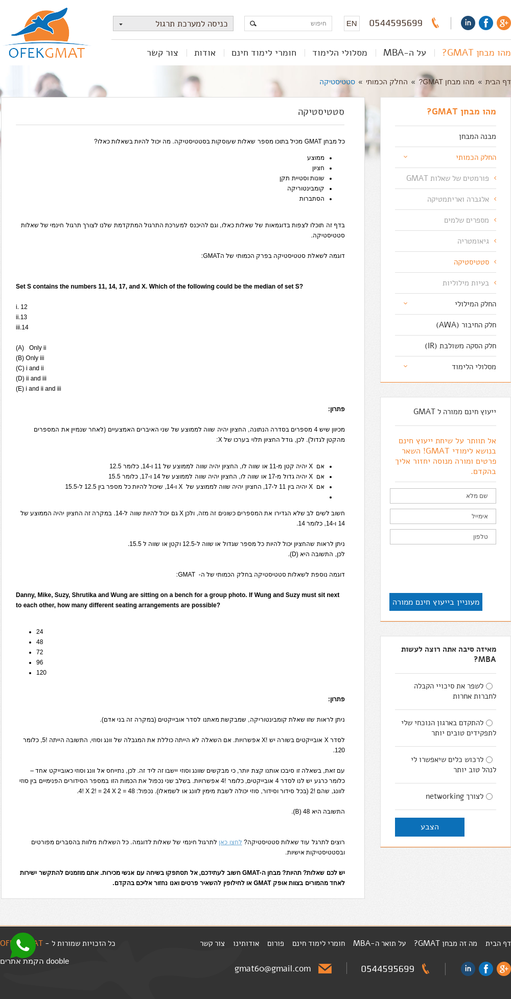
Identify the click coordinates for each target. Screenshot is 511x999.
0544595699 (396, 23)
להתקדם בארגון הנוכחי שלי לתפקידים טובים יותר (448, 728)
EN (351, 23)
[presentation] (418, 569)
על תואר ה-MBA (379, 943)
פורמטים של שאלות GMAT (447, 178)
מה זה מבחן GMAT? (445, 943)
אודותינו (246, 943)
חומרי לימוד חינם (263, 52)
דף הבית (498, 82)
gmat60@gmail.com (273, 968)
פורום (275, 943)
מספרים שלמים (466, 220)
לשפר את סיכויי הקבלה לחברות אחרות (455, 691)
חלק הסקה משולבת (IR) (460, 346)
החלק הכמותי (387, 82)
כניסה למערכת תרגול (170, 23)
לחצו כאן (230, 842)
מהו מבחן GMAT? (476, 52)
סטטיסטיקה (337, 82)
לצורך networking (459, 796)
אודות (205, 52)
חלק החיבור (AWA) (466, 325)
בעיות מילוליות (466, 283)
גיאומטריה (473, 241)
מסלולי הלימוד (339, 52)
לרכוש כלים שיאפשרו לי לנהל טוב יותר (453, 764)
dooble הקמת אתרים (34, 961)
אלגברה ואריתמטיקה (458, 199)
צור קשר (162, 52)
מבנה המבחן (477, 136)
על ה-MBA (404, 52)
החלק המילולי (475, 304)
